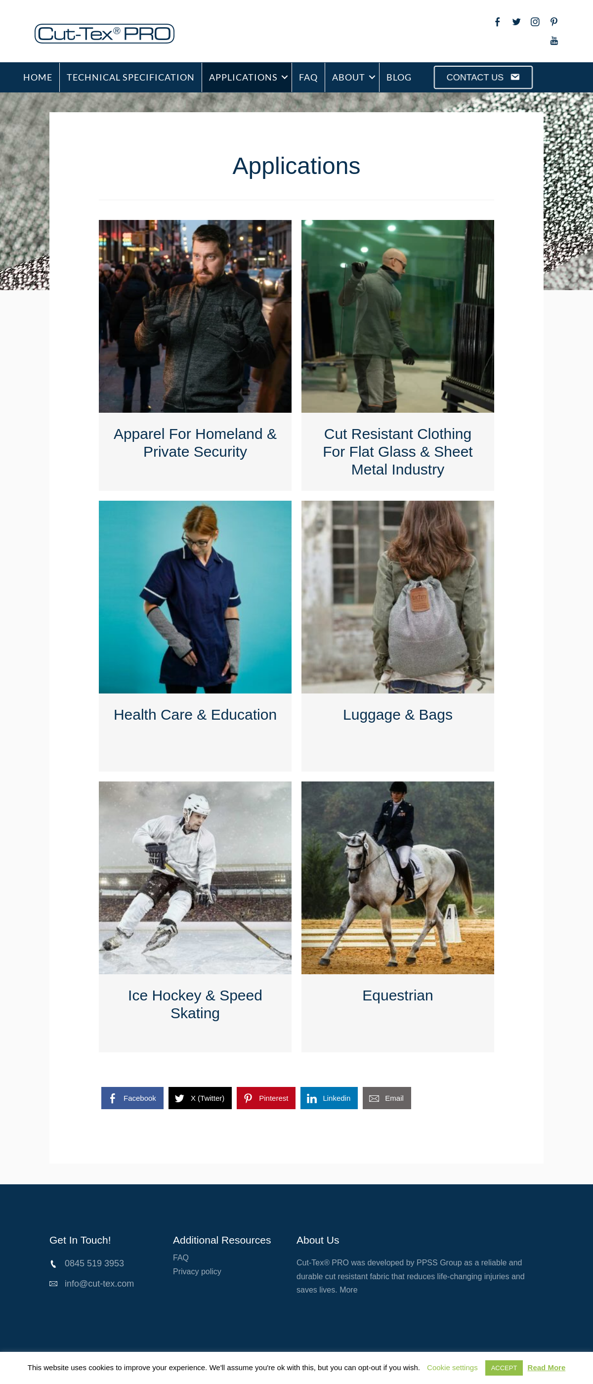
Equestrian (397, 995)
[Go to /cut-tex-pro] (127, 33)
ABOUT (348, 77)
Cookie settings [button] (452, 1367)
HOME (37, 77)
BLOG (399, 77)
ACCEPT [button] (504, 1368)
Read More (547, 1367)
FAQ (308, 77)
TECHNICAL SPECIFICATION (131, 77)
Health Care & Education (195, 714)
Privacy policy (197, 1271)
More (348, 1290)
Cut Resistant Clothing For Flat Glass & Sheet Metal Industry (397, 451)
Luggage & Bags (398, 714)
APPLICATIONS (243, 77)
